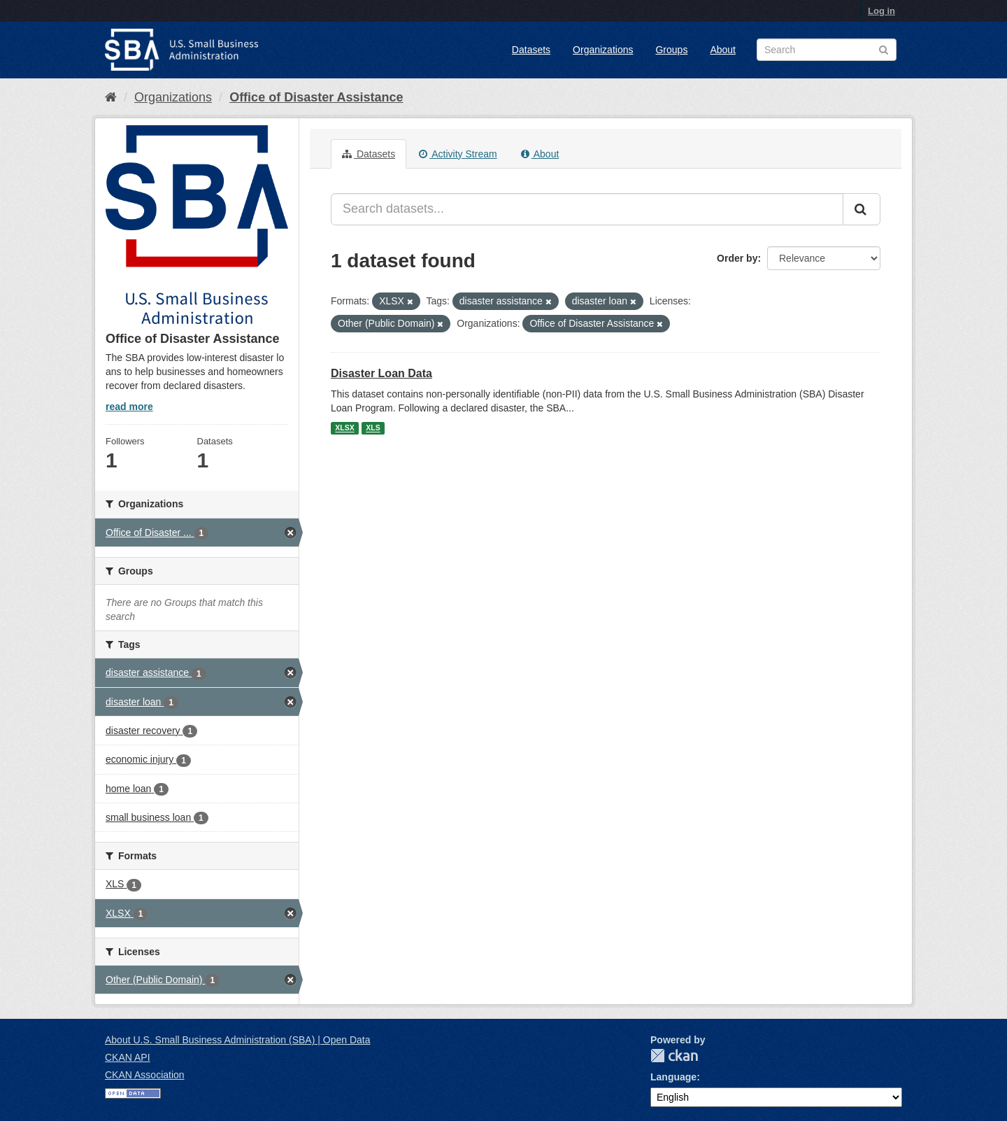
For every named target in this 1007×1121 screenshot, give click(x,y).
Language (673, 1077)
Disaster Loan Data (381, 373)
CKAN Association (145, 1074)
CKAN (674, 1055)
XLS (373, 428)
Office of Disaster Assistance (316, 97)
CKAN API (127, 1057)
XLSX (344, 428)
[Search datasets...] (587, 209)
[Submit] (861, 209)
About (723, 49)
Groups (671, 49)
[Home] (111, 97)
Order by (737, 258)
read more (129, 406)
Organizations (603, 49)
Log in (881, 11)
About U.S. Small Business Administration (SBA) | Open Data (237, 1039)
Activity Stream (458, 154)
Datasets (531, 49)
